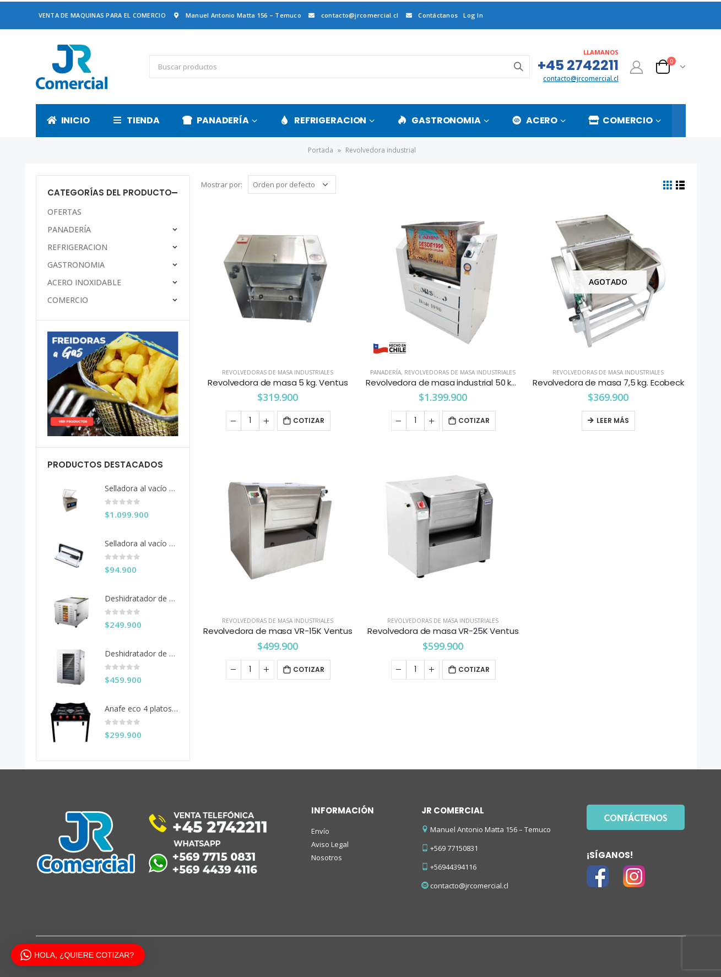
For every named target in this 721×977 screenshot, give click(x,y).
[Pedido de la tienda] (292, 184)
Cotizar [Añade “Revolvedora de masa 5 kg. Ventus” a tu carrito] (308, 420)
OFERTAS (64, 212)
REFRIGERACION (323, 120)
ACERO (534, 120)
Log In (473, 15)
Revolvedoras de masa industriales (277, 372)
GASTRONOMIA (439, 120)
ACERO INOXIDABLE (84, 282)
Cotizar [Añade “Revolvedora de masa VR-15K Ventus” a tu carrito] (308, 669)
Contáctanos (431, 15)
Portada (320, 150)
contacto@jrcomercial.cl (352, 15)
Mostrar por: (221, 184)
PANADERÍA (215, 120)
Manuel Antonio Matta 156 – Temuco (236, 15)
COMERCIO (620, 120)
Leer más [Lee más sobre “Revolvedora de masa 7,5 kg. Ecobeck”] (613, 420)
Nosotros (326, 857)
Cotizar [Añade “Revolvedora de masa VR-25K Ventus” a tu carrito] (474, 669)
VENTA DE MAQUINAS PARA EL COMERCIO (102, 15)
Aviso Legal (330, 844)
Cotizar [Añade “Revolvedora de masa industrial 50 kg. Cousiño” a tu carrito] (474, 420)
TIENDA (136, 120)
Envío (320, 831)
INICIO (68, 120)
